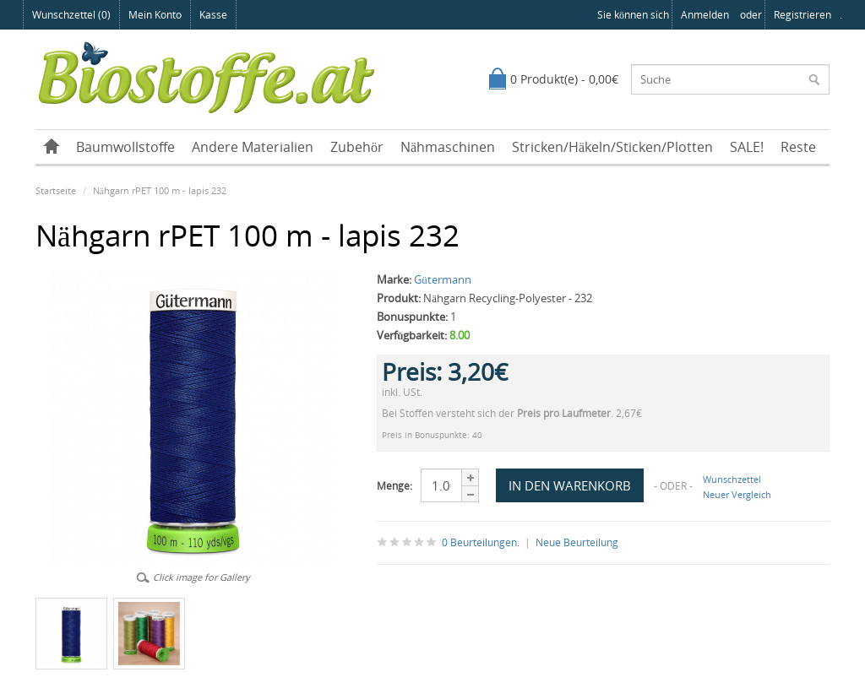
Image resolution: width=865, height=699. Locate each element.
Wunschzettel (732, 479)
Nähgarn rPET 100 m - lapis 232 (159, 190)
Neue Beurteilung (577, 542)
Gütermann (442, 279)
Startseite (55, 190)
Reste (798, 147)
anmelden (705, 15)
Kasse (213, 15)
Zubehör (357, 147)
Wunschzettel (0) (71, 15)
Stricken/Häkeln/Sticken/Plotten (612, 147)
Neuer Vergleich (737, 494)
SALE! (747, 147)
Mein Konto (155, 15)
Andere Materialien (252, 147)
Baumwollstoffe (125, 147)
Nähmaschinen (447, 147)
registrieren (802, 15)
